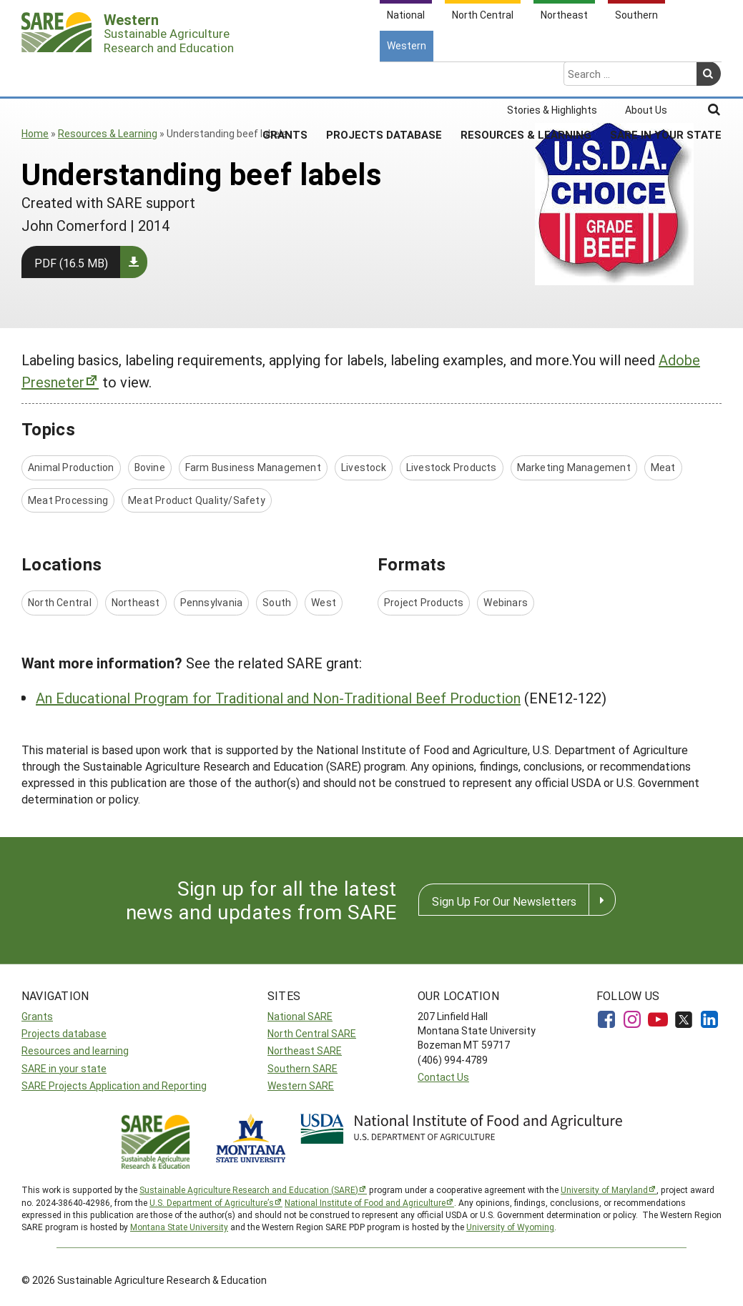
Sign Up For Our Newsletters (504, 901)
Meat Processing (68, 500)
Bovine (149, 467)
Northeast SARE (304, 1050)
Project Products (423, 602)
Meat (663, 467)
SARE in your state (64, 1068)
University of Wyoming (510, 1226)
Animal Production (71, 467)
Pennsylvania (211, 602)
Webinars (505, 602)
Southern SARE (302, 1068)
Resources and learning (75, 1050)
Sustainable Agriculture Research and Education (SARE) (248, 1189)
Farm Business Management (253, 467)
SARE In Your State (666, 78)
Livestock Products (451, 467)
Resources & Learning (526, 78)
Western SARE (300, 1085)
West (323, 602)
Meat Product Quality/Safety (196, 500)
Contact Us (443, 1077)
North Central (60, 602)
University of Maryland (604, 1189)
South (276, 602)
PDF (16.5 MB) (71, 262)
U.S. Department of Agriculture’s (211, 1202)
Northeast (136, 602)
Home (35, 133)
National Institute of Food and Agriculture (365, 1202)
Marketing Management (574, 467)
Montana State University (179, 1226)
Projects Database (384, 78)
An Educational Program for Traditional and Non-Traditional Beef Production (278, 697)
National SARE (300, 1016)
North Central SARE (311, 1033)
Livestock (363, 467)
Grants (284, 78)
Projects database (64, 1033)
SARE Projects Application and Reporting (114, 1085)
